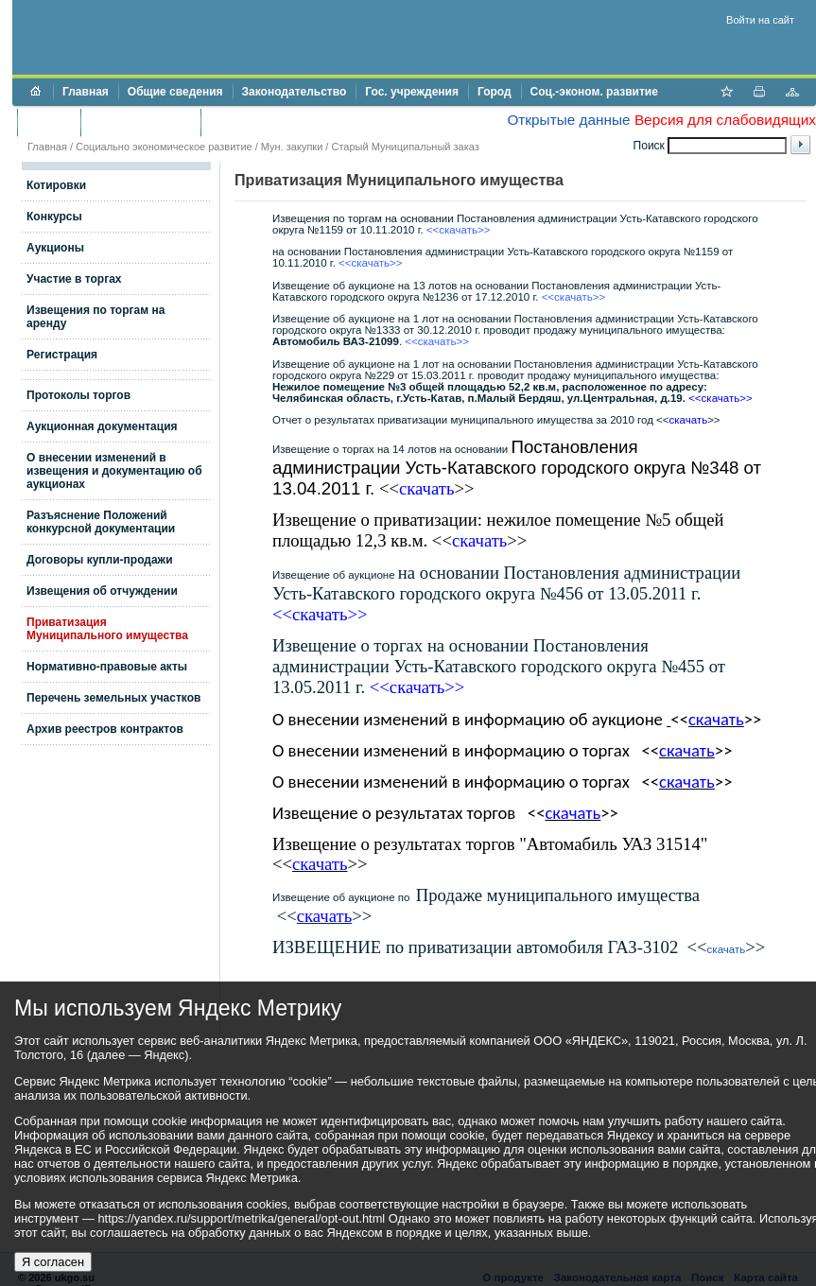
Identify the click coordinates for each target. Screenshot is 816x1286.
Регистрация (61, 354)
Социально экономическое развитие (164, 146)
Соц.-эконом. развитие (594, 91)
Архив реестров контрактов (104, 729)
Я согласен (53, 1262)
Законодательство (294, 91)
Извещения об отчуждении (102, 591)
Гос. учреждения (412, 91)
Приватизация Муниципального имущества (107, 629)
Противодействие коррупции (291, 122)
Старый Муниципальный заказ (404, 146)
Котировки (56, 185)
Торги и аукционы (140, 122)
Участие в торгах (73, 279)
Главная (85, 91)
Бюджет (48, 122)
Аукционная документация (102, 426)
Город (494, 91)
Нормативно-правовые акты (106, 666)
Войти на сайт (760, 20)
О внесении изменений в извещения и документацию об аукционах (114, 471)
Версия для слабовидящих (725, 120)
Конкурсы (54, 216)
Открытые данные (568, 120)
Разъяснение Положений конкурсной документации (100, 522)
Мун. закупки (291, 146)
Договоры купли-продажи (99, 559)
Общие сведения (175, 91)
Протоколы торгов (78, 395)
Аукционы (55, 247)
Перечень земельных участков (113, 697)
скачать (726, 949)
